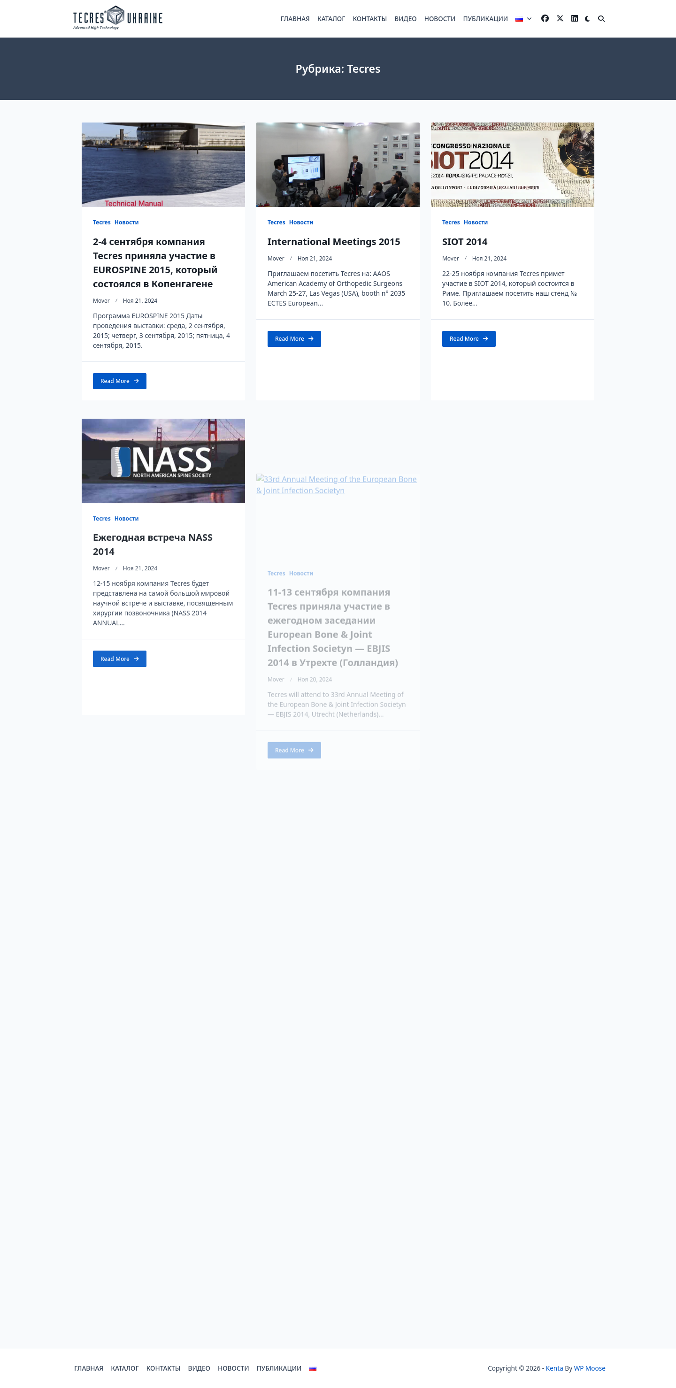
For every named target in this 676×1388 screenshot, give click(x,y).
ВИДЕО (405, 18)
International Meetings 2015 (334, 241)
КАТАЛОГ (331, 18)
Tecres (102, 222)
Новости (127, 222)
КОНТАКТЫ (370, 18)
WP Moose (590, 1368)
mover (101, 301)
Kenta (554, 1368)
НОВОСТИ (440, 18)
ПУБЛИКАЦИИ (485, 18)
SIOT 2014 (465, 241)
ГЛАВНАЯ (295, 18)
